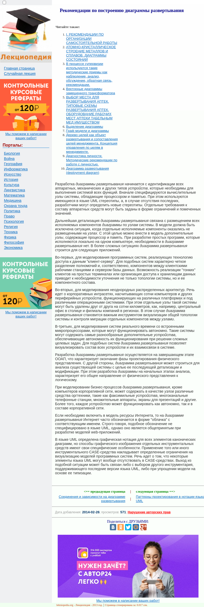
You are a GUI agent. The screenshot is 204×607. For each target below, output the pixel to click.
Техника (11, 232)
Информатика (16, 169)
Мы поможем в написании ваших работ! (25, 136)
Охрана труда (15, 206)
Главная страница (19, 68)
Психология (14, 221)
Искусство (12, 174)
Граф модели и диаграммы (87, 131)
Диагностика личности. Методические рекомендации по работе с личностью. (91, 160)
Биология (12, 153)
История (11, 179)
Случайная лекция (20, 73)
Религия (11, 227)
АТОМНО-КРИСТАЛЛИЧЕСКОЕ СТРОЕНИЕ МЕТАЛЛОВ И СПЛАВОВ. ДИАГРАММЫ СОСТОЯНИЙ (91, 53)
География (13, 164)
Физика (10, 237)
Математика (14, 195)
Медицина (13, 200)
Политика (12, 211)
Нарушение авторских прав (149, 512)
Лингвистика (14, 190)
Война (9, 159)
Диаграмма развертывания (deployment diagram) (87, 170)
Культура (11, 185)
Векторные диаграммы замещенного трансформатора (90, 91)
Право (9, 216)
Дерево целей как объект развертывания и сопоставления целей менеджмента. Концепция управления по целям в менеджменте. (92, 143)
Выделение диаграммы (84, 127)
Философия (14, 242)
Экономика (13, 248)
